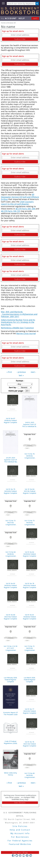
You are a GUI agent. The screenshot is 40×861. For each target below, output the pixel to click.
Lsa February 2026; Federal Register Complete (10, 680)
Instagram (20, 855)
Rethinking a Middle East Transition (17, 328)
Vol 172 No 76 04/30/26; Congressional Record (29, 456)
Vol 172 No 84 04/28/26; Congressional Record (10, 554)
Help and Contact (20, 830)
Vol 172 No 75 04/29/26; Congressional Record (29, 523)
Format (20, 380)
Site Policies (20, 826)
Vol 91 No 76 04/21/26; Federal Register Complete (29, 744)
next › (33, 372)
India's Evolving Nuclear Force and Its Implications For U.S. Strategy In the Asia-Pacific (18, 322)
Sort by (12, 387)
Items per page (16, 390)
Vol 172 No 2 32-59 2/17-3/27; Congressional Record (10, 648)
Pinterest (27, 855)
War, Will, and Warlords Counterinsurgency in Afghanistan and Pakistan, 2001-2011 (19, 314)
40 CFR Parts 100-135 (10, 211)
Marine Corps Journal (26, 333)
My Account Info (20, 833)
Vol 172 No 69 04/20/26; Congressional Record (29, 775)
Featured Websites (20, 844)
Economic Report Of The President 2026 (10, 713)
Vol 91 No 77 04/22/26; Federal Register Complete (29, 711)
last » (21, 375)
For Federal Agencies (20, 840)
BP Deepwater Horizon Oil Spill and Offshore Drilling (20, 197)
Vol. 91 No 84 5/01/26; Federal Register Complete (29, 491)
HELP (22, 18)
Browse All (11, 23)
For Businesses (20, 837)
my (9, 18)
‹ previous (21, 372)
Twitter (16, 855)
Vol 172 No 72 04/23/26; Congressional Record (29, 648)
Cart (35, 18)
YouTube (23, 855)
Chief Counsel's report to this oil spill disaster (17, 202)
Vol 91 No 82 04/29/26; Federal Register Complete (29, 554)
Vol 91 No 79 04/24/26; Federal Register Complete (10, 491)
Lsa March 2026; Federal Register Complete (29, 680)
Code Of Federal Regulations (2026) (10, 742)
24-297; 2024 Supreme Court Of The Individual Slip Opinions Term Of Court (10, 460)
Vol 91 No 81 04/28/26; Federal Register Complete (29, 617)
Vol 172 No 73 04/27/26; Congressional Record (10, 523)
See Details (20, 802)
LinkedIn (30, 855)
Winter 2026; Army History (10, 774)
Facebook (13, 855)
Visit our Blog (20, 852)
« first (9, 372)
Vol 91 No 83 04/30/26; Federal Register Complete (10, 585)
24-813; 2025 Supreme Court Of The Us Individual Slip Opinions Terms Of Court (29, 424)
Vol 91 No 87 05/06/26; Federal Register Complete (10, 420)
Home (3, 23)
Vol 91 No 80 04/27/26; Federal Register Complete (10, 617)
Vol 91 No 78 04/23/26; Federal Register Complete (29, 585)
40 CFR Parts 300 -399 (25, 208)
